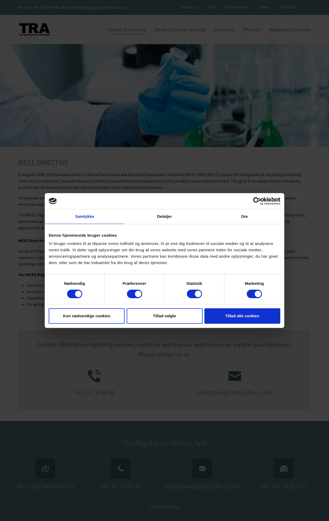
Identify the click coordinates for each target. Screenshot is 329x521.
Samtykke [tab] (84, 216)
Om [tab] (244, 216)
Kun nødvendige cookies (86, 316)
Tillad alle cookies (242, 316)
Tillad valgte (164, 316)
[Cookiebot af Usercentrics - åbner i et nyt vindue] (257, 201)
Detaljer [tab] (164, 216)
